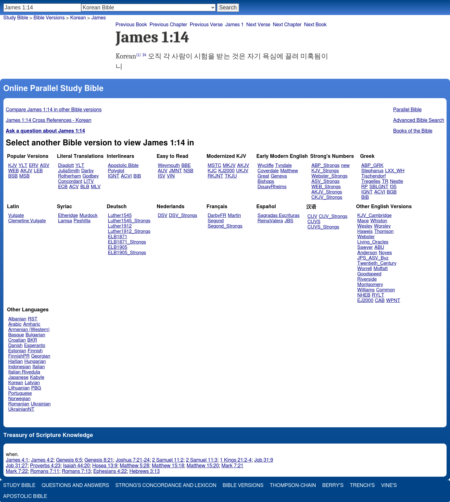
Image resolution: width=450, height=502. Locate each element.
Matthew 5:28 (134, 465)
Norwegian (19, 398)
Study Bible (15, 17)
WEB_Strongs (326, 186)
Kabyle (37, 377)
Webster (366, 236)
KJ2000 (226, 170)
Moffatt (380, 268)
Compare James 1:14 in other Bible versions (54, 109)
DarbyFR (217, 215)
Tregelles (370, 181)
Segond (216, 220)
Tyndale (283, 165)
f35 (393, 186)
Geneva (279, 176)
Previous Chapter (168, 24)
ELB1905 (117, 247)
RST (33, 319)
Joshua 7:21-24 (133, 460)
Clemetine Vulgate (27, 220)
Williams (366, 290)
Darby (87, 170)
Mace (363, 220)
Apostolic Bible (25, 496)
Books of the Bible (412, 130)
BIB (137, 176)
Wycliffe (265, 165)
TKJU (231, 176)
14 (144, 55)
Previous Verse (206, 24)
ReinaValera (270, 220)
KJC (212, 170)
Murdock (88, 215)
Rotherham (69, 176)
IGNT (113, 176)
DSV (163, 215)
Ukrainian (41, 404)
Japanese (18, 377)
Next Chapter (287, 24)
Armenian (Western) (29, 329)
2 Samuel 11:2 (167, 460)
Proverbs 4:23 (45, 465)
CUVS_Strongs (323, 227)
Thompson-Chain (293, 485)
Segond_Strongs (225, 226)
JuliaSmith (69, 170)
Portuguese (20, 393)
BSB (13, 176)
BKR (32, 340)
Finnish (35, 351)
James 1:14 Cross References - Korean (49, 120)
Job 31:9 (263, 460)
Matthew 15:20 (203, 465)
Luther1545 (120, 215)
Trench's (362, 485)
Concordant (70, 181)
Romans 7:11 (44, 471)
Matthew (289, 170)
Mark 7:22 (17, 471)
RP (364, 186)
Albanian (17, 319)
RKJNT (215, 176)
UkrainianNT (21, 409)
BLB (84, 186)
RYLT (378, 295)
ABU (379, 247)
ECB (63, 186)
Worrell (364, 268)
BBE (186, 165)
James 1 (234, 24)
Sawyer (365, 247)
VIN (171, 176)
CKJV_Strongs (326, 197)
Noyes (385, 252)
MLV (96, 186)
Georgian (40, 356)
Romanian (18, 404)
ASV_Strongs (325, 181)
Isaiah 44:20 (76, 465)
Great (263, 176)
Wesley (364, 226)
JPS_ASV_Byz (372, 258)
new (345, 165)
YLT (22, 165)
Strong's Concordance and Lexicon (165, 485)
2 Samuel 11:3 (201, 460)
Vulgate (16, 215)
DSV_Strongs (183, 215)
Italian (38, 366)
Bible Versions (49, 17)
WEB (13, 170)
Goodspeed (369, 274)
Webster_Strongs (329, 176)
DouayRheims (272, 186)
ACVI (126, 176)
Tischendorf (373, 176)
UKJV (242, 170)
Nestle (396, 181)
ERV (33, 165)
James (98, 17)
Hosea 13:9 (104, 465)
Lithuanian (19, 388)
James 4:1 (17, 460)
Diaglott (66, 165)
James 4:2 (42, 460)
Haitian (15, 361)
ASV (44, 165)
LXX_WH (394, 170)
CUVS (314, 221)
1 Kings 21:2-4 (236, 460)
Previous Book (131, 24)
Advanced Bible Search (418, 120)
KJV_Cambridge (374, 215)
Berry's (332, 485)
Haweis (364, 231)
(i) (138, 55)
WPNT (393, 300)
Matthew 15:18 (168, 465)
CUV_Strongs (333, 216)
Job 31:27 (17, 465)
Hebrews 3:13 (144, 471)
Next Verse (258, 24)
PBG (36, 388)
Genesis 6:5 (69, 460)
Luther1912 (120, 226)
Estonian (17, 351)
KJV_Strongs (325, 170)
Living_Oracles (372, 242)
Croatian (17, 340)
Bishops (266, 181)
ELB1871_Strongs (127, 242)
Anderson (367, 252)
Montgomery (370, 284)
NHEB (363, 295)
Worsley (382, 226)
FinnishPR (19, 356)
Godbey (90, 176)
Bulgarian (35, 335)
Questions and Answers (75, 485)
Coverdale (268, 170)
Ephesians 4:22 (110, 471)
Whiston (378, 220)
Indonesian (19, 366)
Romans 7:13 (76, 471)
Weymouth (169, 165)
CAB (380, 300)
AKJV (26, 170)
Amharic (31, 324)
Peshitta (82, 220)
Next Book (315, 24)
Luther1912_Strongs (129, 231)
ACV (74, 186)
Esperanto (34, 345)
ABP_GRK (372, 165)
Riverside (367, 279)
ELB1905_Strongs (127, 252)
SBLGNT (378, 186)
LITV (89, 181)
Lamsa (65, 220)
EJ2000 (365, 300)
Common (385, 290)
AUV (163, 170)
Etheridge (68, 215)
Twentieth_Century (376, 263)
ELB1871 (117, 236)
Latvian (32, 382)
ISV (161, 176)
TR (385, 181)
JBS (288, 220)
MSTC (214, 165)
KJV (12, 165)
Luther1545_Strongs (129, 220)
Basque (16, 335)
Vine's (389, 485)
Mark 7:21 (232, 465)
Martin (234, 215)
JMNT (175, 170)
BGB (392, 192)
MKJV (229, 165)
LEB (38, 170)
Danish (15, 345)
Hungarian (35, 361)
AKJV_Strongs (326, 192)
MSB (24, 176)
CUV (313, 216)
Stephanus (372, 170)
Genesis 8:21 (98, 460)
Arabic (15, 324)
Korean (78, 17)
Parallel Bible (407, 109)
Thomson (383, 231)
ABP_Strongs (325, 165)
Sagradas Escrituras (278, 215)
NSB (188, 170)
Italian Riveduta (24, 372)
